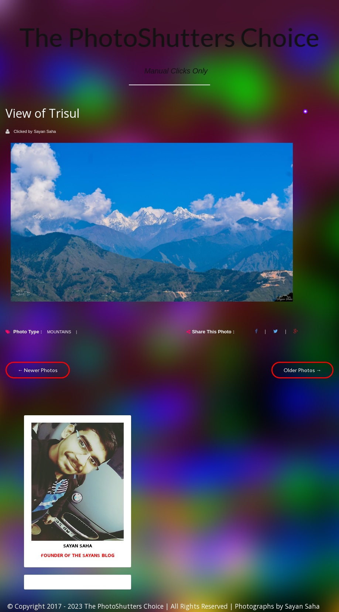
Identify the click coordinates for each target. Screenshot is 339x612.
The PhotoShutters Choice (169, 36)
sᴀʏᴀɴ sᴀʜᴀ (77, 545)
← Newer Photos (38, 370)
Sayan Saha (45, 131)
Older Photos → (302, 370)
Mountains (59, 332)
